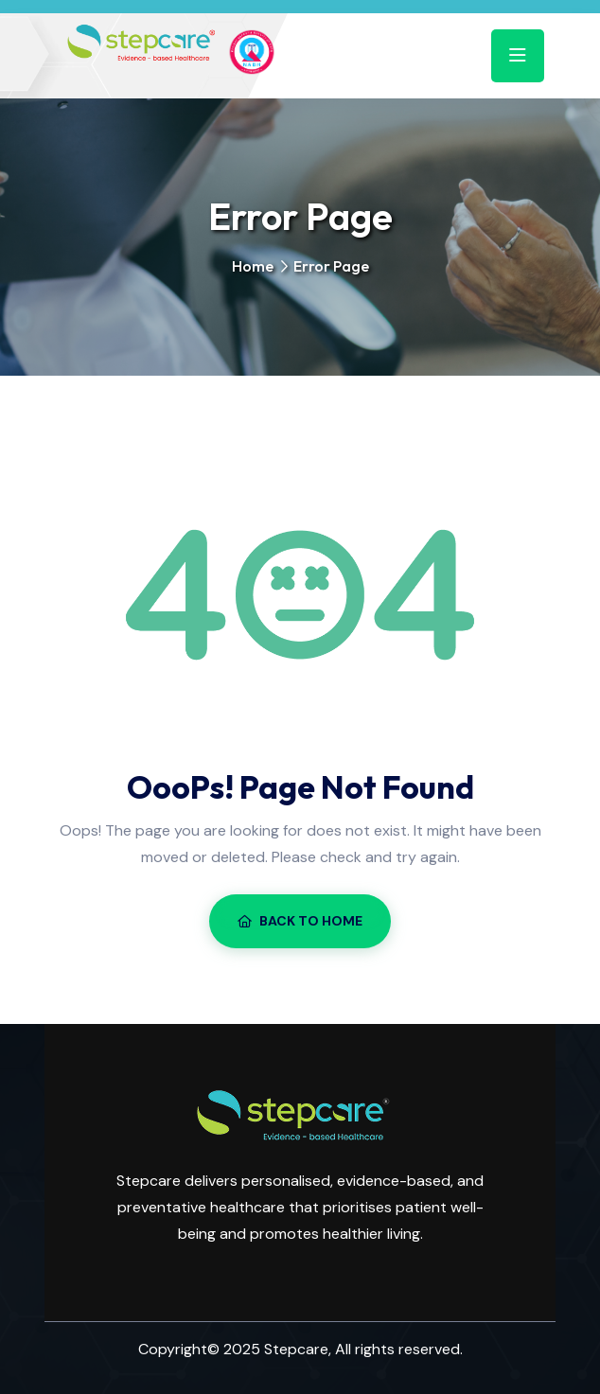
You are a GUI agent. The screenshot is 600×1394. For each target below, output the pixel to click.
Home (253, 265)
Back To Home (300, 920)
